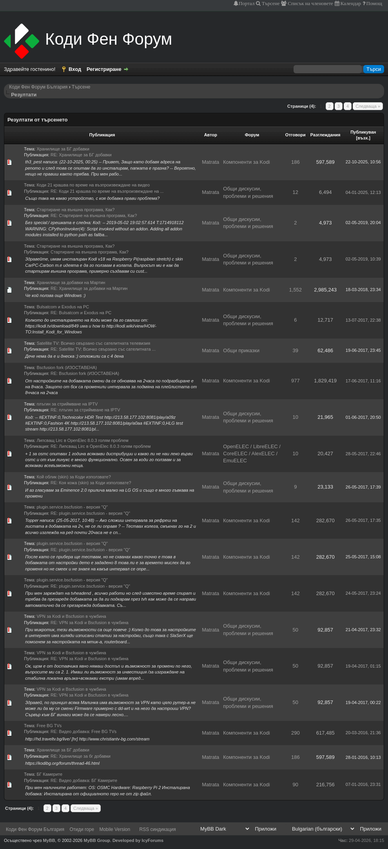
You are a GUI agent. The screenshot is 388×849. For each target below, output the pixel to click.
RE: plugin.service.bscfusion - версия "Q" (90, 513)
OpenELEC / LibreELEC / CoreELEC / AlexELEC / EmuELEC (252, 453)
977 (295, 381)
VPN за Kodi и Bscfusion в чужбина (71, 616)
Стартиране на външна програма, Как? (75, 209)
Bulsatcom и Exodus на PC (62, 306)
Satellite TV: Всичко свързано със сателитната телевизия (93, 343)
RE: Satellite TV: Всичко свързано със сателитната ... (103, 349)
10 (295, 417)
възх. (363, 138)
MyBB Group (97, 840)
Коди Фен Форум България (38, 87)
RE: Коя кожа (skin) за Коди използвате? (91, 482)
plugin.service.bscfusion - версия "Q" (72, 507)
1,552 (295, 290)
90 (295, 784)
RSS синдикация (158, 829)
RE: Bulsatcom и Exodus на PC (81, 312)
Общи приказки (241, 350)
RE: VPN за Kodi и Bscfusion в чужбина (90, 622)
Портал (246, 3)
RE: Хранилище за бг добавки (81, 756)
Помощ (373, 3)
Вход (75, 69)
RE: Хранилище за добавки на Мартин (89, 288)
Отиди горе (81, 829)
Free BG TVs (49, 725)
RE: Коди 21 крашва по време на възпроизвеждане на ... (107, 191)
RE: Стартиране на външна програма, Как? (94, 215)
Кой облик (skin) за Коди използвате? (73, 476)
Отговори (295, 134)
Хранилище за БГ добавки (62, 149)
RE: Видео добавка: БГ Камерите (84, 780)
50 (295, 630)
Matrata (210, 162)
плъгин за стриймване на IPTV (67, 404)
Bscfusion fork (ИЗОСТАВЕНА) (66, 367)
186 (295, 162)
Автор (210, 134)
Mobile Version (114, 829)
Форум (252, 134)
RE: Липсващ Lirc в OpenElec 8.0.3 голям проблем (100, 446)
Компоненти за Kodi (246, 162)
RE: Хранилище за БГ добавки (81, 154)
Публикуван (363, 132)
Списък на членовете (309, 3)
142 (295, 520)
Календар (350, 3)
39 (295, 350)
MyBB (49, 840)
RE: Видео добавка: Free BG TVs (83, 731)
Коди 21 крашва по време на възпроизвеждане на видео (93, 185)
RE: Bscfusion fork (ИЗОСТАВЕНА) (85, 373)
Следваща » (367, 106)
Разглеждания (325, 134)
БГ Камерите (49, 774)
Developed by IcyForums (137, 840)
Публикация (102, 134)
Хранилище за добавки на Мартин (70, 282)
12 (295, 192)
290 (295, 733)
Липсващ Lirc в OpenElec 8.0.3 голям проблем (82, 440)
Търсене (270, 3)
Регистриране (104, 69)
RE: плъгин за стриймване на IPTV (85, 409)
